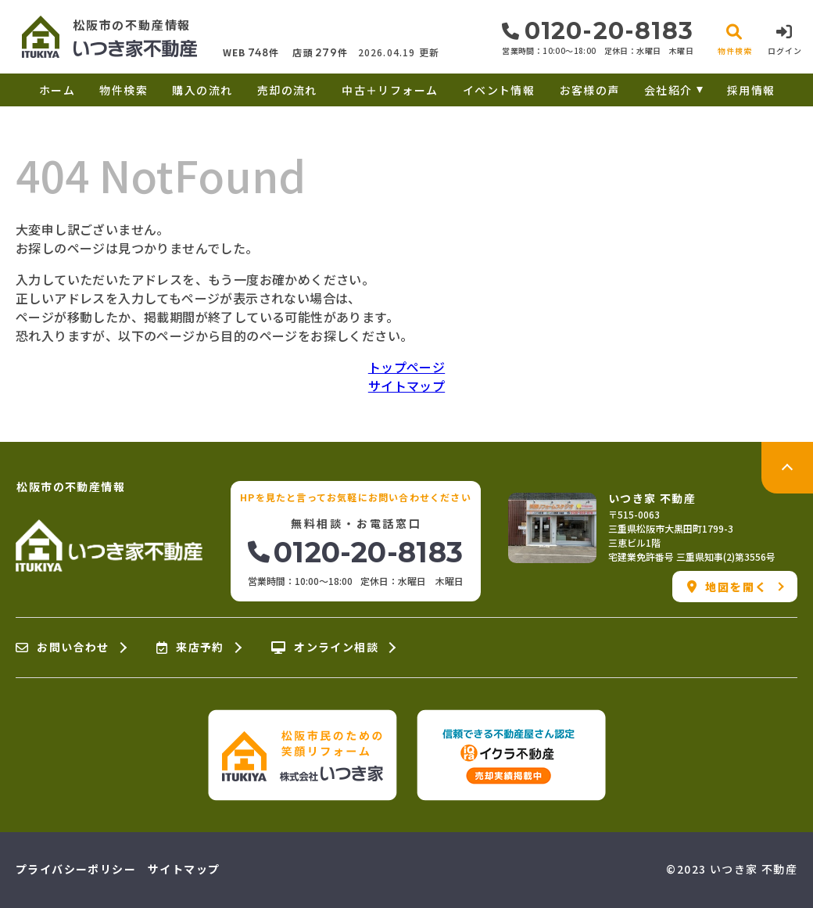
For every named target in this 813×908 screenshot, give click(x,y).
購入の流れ (202, 90)
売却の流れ (287, 90)
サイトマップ (406, 385)
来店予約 (190, 647)
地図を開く (727, 586)
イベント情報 (499, 90)
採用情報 (751, 90)
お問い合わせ (62, 647)
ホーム (57, 90)
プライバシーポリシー (76, 868)
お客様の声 (590, 90)
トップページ (406, 366)
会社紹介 (668, 90)
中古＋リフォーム (390, 90)
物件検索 (123, 90)
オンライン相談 (324, 647)
